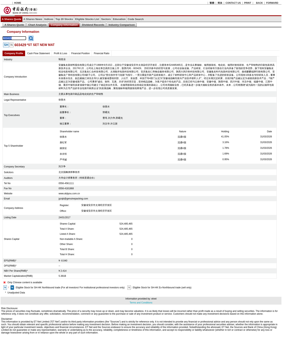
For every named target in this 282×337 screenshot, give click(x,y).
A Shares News (33, 19)
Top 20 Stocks (64, 19)
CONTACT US (233, 3)
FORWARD (272, 3)
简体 (220, 3)
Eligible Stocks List (87, 19)
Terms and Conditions (141, 302)
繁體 (212, 3)
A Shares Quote (11, 19)
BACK (259, 3)
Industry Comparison (121, 24)
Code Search (136, 19)
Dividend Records (93, 24)
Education (119, 19)
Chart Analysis (37, 24)
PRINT (247, 3)
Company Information (64, 24)
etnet (154, 298)
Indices (48, 19)
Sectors (106, 19)
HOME (17, 3)
